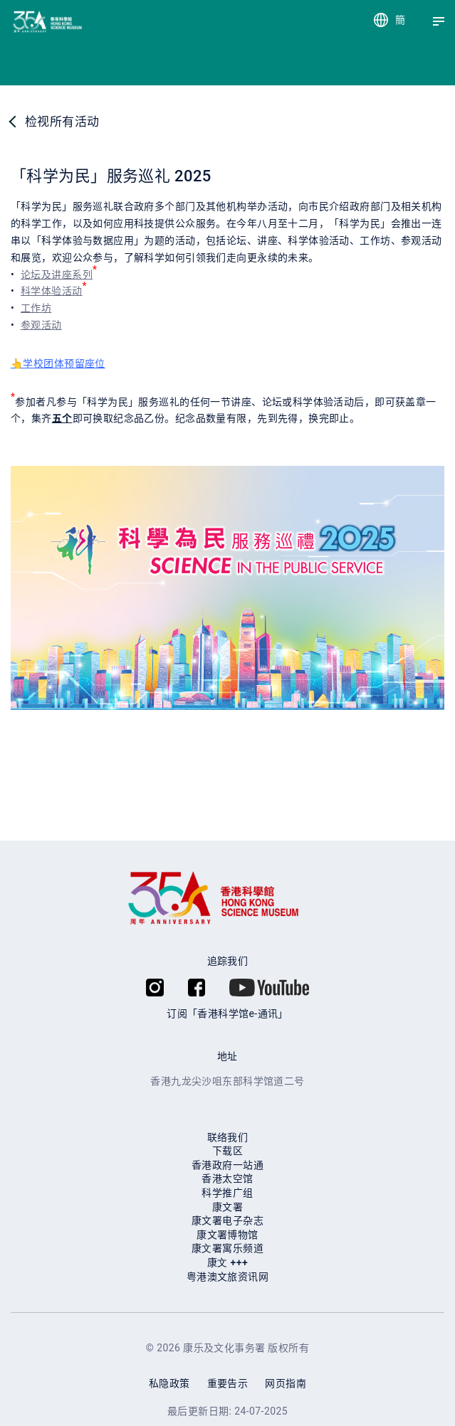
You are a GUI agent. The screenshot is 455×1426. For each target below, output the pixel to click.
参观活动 (41, 325)
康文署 (227, 1207)
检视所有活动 (62, 122)
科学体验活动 (52, 291)
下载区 (227, 1150)
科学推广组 (227, 1192)
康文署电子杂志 (227, 1220)
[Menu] (438, 21)
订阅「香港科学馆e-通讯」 (227, 1013)
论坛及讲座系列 (57, 274)
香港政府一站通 (227, 1165)
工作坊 (36, 308)
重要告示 (228, 1383)
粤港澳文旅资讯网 (227, 1276)
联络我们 (228, 1137)
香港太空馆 (227, 1178)
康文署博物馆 (227, 1234)
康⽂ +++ (227, 1262)
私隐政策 (169, 1383)
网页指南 (285, 1383)
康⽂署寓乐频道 (227, 1248)
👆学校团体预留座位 (58, 363)
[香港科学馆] (23, 21)
